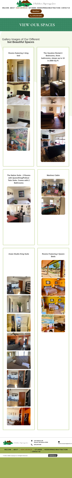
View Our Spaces (26, 449)
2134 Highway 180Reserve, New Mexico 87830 (41, 441)
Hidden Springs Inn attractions (56, 449)
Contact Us (36, 451)
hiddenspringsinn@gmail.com (65, 443)
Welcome (7, 449)
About (15, 449)
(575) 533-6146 (37, 444)
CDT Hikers (38, 449)
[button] (36, 11)
